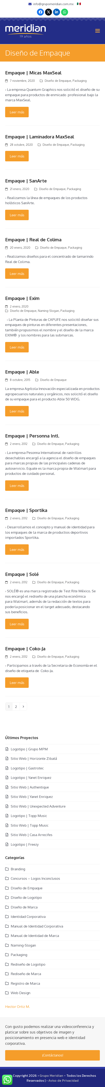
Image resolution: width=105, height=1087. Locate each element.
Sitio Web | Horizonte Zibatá (34, 758)
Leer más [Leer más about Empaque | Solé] (17, 624)
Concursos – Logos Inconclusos (35, 878)
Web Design (20, 993)
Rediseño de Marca (26, 974)
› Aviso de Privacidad (62, 1080)
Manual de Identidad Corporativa (37, 926)
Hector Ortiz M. (17, 1006)
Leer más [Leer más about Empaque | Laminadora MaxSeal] (17, 156)
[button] (97, 31)
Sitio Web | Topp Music (29, 825)
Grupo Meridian (51, 1075)
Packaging (80, 80)
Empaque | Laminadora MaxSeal (39, 136)
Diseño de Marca (24, 907)
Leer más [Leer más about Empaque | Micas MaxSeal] (17, 112)
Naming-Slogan (48, 310)
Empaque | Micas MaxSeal (33, 72)
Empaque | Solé (22, 574)
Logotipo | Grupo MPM (29, 749)
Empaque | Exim (22, 298)
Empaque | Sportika (26, 510)
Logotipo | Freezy (25, 844)
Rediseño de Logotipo (28, 964)
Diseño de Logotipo (26, 897)
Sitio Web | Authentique (30, 787)
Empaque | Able (22, 372)
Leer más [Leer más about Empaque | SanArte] (17, 215)
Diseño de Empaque (58, 80)
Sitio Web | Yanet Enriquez (32, 796)
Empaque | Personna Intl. (32, 436)
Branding (18, 869)
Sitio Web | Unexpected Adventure (38, 806)
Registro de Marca (25, 983)
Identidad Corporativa (28, 916)
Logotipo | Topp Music (29, 816)
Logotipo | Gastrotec (27, 768)
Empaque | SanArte (26, 180)
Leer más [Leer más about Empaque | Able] (17, 411)
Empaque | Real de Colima (33, 239)
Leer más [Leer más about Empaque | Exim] (17, 347)
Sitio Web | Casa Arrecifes (31, 835)
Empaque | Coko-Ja (25, 648)
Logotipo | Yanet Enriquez (31, 777)
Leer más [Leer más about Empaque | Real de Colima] (17, 273)
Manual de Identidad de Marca (35, 935)
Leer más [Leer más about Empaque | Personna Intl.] (17, 485)
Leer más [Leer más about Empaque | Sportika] (17, 549)
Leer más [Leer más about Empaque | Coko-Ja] (17, 682)
